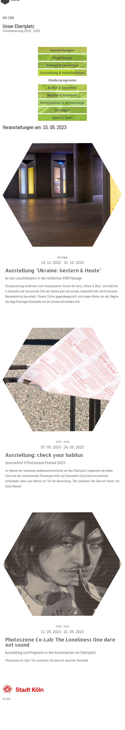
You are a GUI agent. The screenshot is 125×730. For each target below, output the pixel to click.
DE (5, 17)
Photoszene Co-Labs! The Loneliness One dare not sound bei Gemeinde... (47, 660)
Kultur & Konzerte (62, 87)
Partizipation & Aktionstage (62, 102)
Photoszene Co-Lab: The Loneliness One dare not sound (60, 642)
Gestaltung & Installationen (62, 72)
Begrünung (62, 58)
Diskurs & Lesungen (62, 65)
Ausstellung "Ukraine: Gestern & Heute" (53, 270)
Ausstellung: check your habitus (44, 455)
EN (11, 17)
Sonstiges (62, 110)
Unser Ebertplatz (18, 26)
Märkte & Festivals (62, 95)
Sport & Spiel (62, 117)
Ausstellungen (62, 50)
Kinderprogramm (62, 80)
